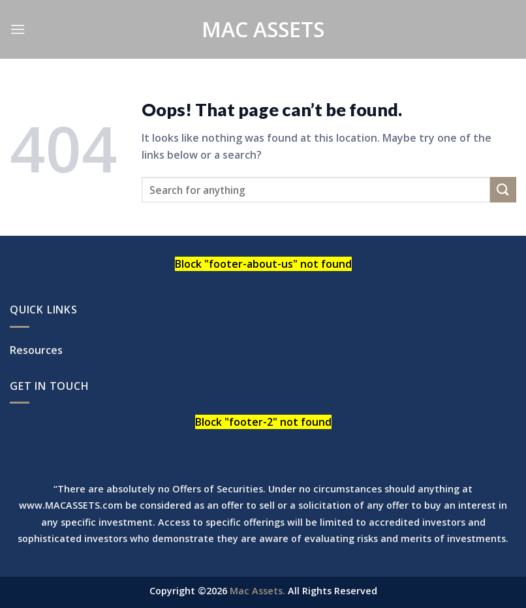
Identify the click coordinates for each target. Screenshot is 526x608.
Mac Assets (263, 29)
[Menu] (17, 29)
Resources (36, 350)
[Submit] (503, 189)
